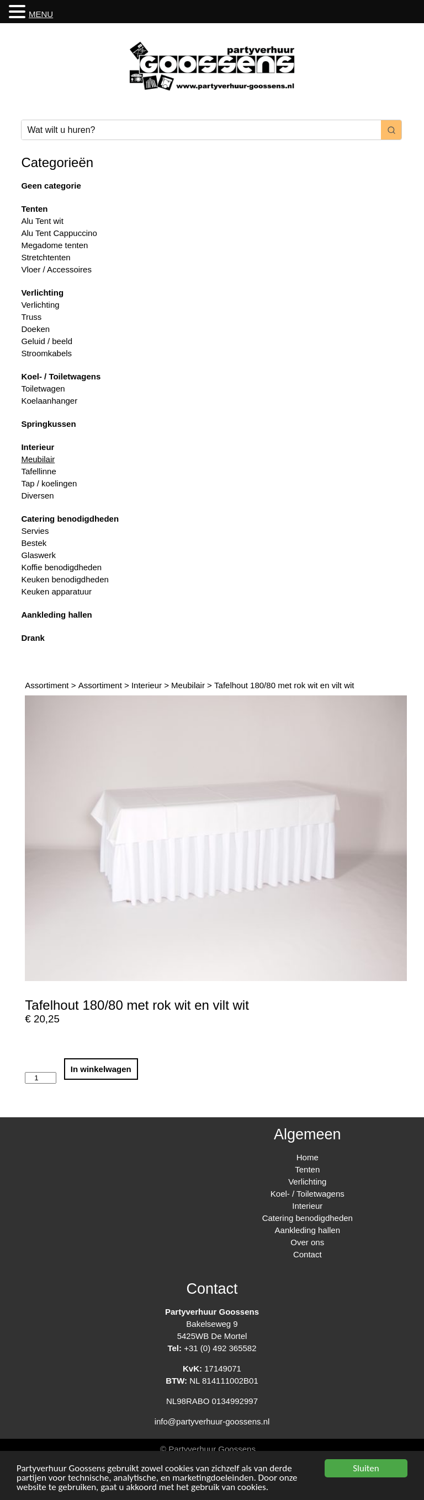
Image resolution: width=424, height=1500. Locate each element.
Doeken (35, 329)
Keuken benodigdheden (64, 579)
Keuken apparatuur (56, 591)
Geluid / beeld (46, 341)
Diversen (37, 495)
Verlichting (42, 292)
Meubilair (38, 459)
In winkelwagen (101, 1069)
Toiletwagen (43, 388)
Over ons (307, 1242)
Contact (307, 1254)
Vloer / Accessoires (56, 269)
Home (307, 1157)
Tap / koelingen (49, 483)
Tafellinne (38, 471)
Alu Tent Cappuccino (59, 233)
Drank (33, 637)
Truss (31, 317)
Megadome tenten (54, 245)
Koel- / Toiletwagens (60, 376)
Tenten (34, 208)
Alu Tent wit (42, 221)
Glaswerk (38, 555)
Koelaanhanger (49, 400)
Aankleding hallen (56, 614)
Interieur (37, 447)
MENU (41, 14)
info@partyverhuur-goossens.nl (212, 1421)
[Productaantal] (40, 1078)
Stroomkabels (46, 353)
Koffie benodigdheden (61, 567)
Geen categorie (51, 185)
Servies (35, 530)
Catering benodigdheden (70, 518)
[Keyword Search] (201, 130)
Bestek (33, 543)
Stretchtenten (45, 257)
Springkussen (48, 423)
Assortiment (46, 685)
